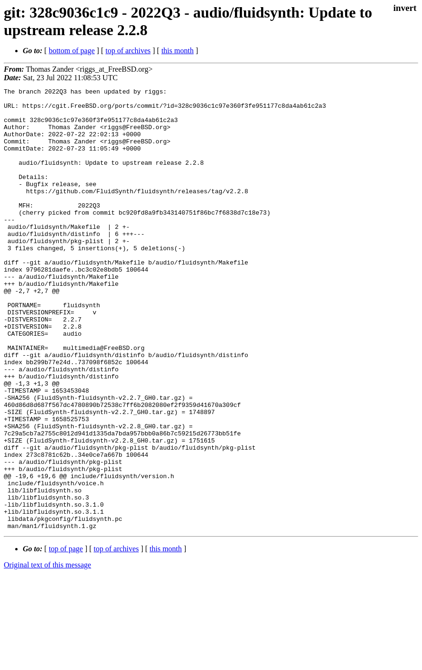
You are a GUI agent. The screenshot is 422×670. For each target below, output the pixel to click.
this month (177, 51)
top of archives (127, 51)
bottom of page (72, 51)
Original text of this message (47, 653)
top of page (66, 637)
